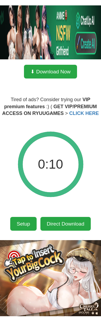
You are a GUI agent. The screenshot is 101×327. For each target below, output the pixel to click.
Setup (23, 224)
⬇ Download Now (50, 71)
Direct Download (65, 224)
